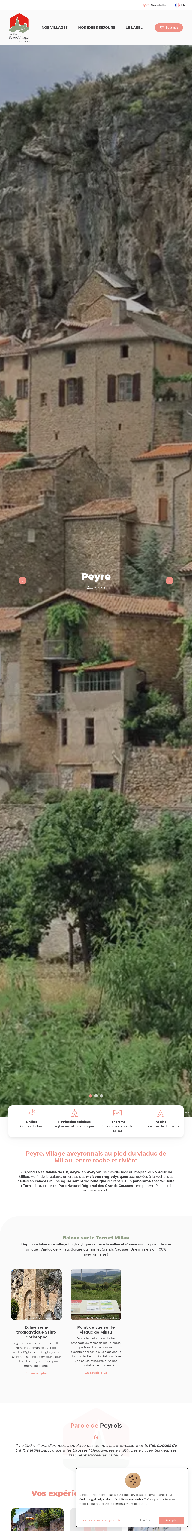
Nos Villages (55, 27)
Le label (134, 27)
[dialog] (132, 1497)
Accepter (172, 1520)
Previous (22, 580)
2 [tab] (96, 1096)
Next (169, 580)
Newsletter (155, 5)
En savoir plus (36, 1373)
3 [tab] (102, 1096)
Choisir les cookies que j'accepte (100, 1520)
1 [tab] (90, 1096)
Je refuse (145, 1520)
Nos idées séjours (96, 27)
